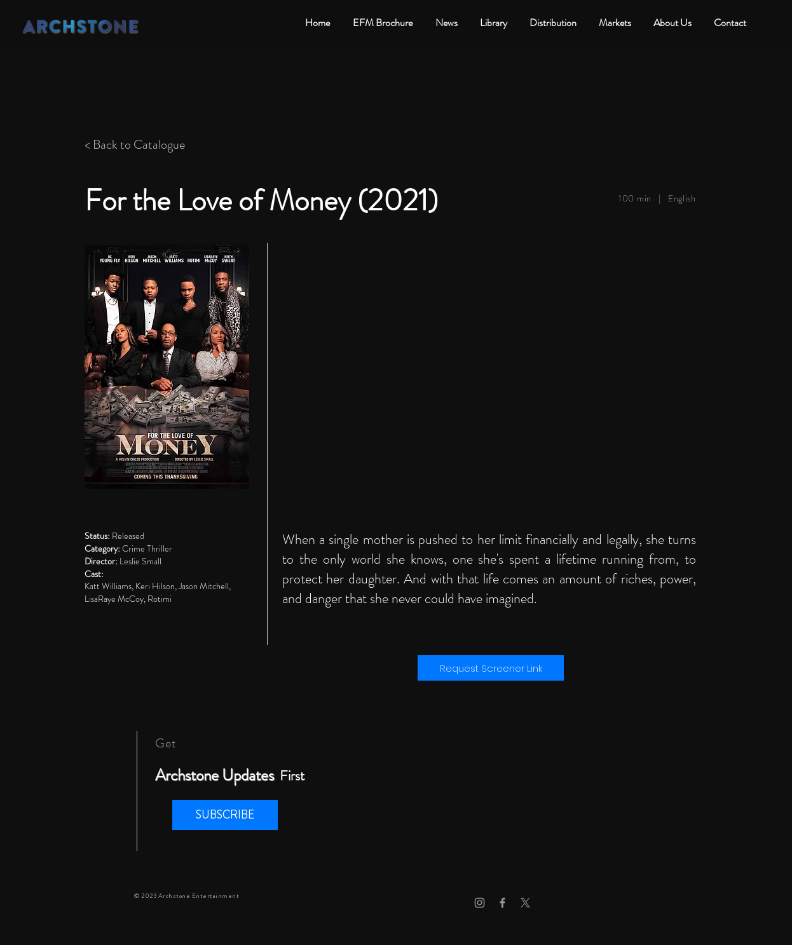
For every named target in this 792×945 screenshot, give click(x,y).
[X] (525, 902)
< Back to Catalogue (135, 144)
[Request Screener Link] (491, 668)
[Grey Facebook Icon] (502, 902)
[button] (225, 815)
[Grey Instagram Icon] (479, 902)
